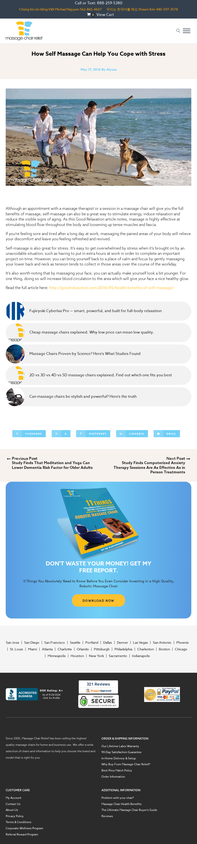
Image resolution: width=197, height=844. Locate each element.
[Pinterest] (93, 433)
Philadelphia (123, 649)
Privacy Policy (15, 816)
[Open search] (178, 31)
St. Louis (16, 649)
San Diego (31, 642)
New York (96, 656)
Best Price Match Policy (116, 770)
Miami (32, 649)
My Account (13, 798)
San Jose (12, 642)
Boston (164, 649)
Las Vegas (140, 642)
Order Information (113, 776)
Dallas (107, 642)
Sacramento (118, 656)
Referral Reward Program (22, 834)
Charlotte (65, 649)
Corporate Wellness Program (24, 828)
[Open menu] (186, 31)
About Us (12, 810)
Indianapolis (141, 656)
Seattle (75, 642)
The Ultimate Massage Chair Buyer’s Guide (129, 810)
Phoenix (182, 642)
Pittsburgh (102, 649)
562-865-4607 (91, 9)
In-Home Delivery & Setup (118, 758)
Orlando (83, 649)
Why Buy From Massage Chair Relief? (125, 764)
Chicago (181, 649)
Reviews (107, 816)
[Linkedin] (132, 433)
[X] (61, 433)
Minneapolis (57, 656)
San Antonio (162, 642)
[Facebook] (29, 433)
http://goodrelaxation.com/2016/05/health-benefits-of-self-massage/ (111, 288)
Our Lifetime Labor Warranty (120, 746)
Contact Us (13, 804)
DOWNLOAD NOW (98, 600)
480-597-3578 (167, 9)
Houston (77, 656)
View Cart (105, 15)
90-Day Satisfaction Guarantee (121, 752)
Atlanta (47, 649)
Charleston (145, 649)
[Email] (167, 433)
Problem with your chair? (117, 798)
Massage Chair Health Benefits (121, 804)
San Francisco (54, 642)
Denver (122, 642)
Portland (91, 642)
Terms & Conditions (18, 822)
